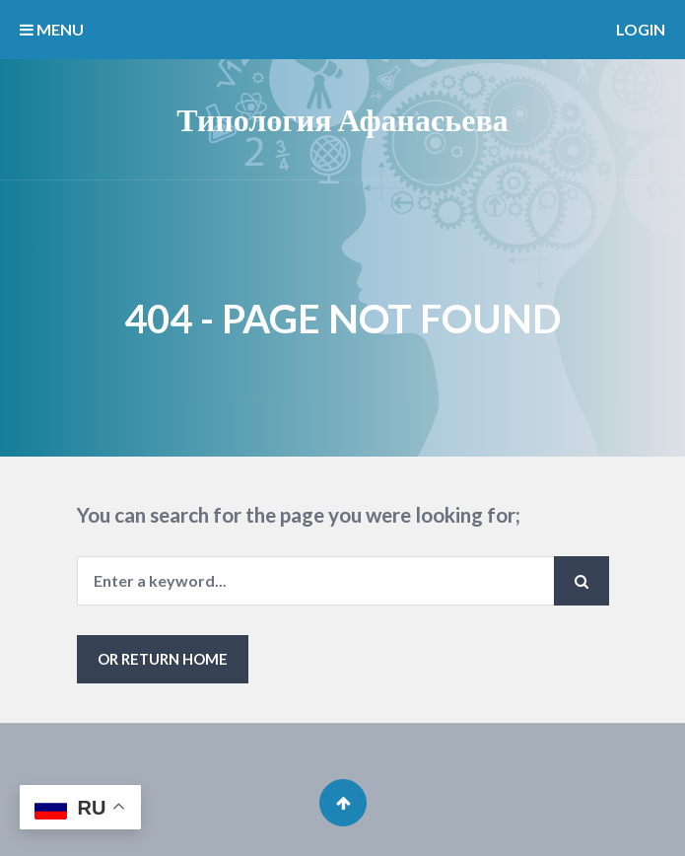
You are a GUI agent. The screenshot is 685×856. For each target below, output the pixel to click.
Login (640, 29)
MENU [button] (52, 29)
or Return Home (163, 659)
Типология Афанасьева (342, 119)
